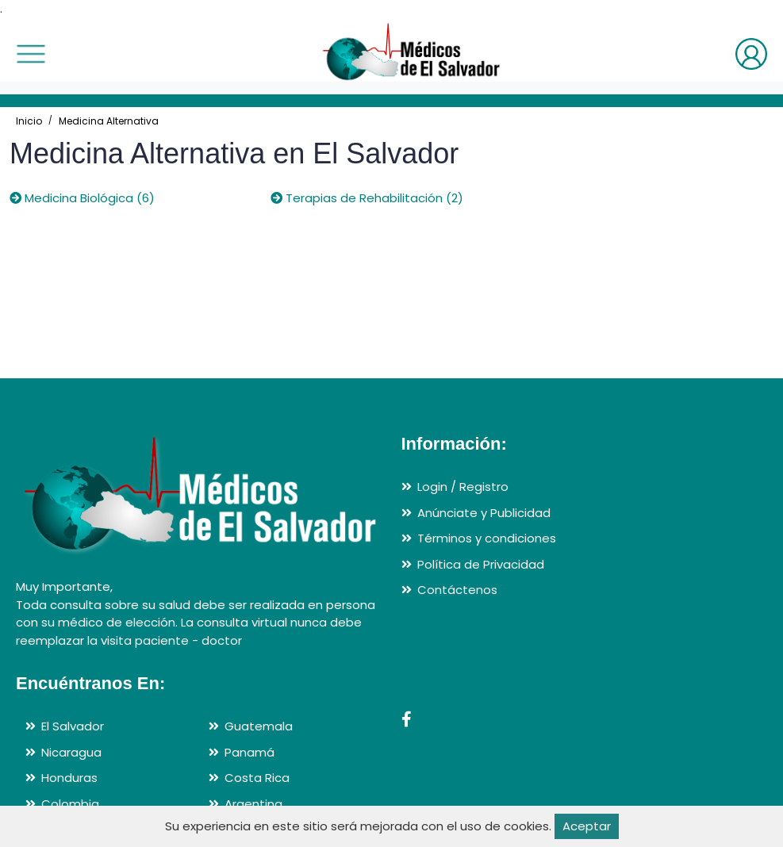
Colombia (70, 803)
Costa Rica (257, 777)
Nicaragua (71, 752)
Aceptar (586, 826)
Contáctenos (457, 589)
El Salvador (72, 726)
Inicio (29, 121)
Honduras (69, 777)
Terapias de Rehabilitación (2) (367, 198)
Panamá (249, 752)
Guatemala (259, 726)
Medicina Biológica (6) (82, 198)
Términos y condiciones (486, 538)
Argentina (253, 803)
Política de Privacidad (480, 564)
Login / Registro (463, 486)
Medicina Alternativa (109, 121)
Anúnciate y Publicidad (484, 512)
